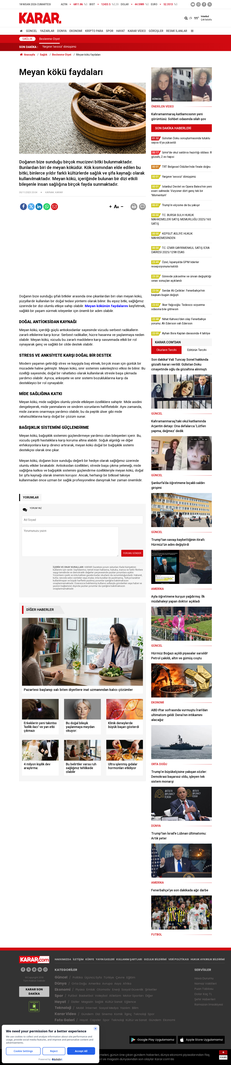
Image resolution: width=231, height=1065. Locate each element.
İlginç (128, 1014)
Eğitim (130, 977)
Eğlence (130, 1002)
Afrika (127, 984)
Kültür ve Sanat (136, 1020)
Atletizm (115, 996)
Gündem (87, 1014)
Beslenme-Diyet (49, 39)
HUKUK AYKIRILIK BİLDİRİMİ (208, 959)
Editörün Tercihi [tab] (196, 350)
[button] (110, 206)
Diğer (149, 996)
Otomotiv (103, 989)
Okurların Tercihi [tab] (166, 350)
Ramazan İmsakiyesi (208, 1004)
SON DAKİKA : (28, 47)
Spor (109, 31)
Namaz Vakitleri (205, 984)
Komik (118, 1014)
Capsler (95, 1020)
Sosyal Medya (108, 1008)
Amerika (94, 984)
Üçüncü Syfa (93, 977)
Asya (117, 984)
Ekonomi (75, 31)
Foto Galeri (65, 1020)
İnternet (91, 1008)
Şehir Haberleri (204, 999)
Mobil (80, 1008)
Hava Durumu (203, 978)
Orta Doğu (79, 984)
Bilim (135, 1008)
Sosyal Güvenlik (132, 989)
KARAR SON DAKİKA (34, 991)
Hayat (120, 31)
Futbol (72, 996)
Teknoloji (63, 1007)
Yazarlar (47, 31)
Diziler (75, 1002)
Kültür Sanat (114, 1002)
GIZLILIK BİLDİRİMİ (155, 959)
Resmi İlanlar (176, 31)
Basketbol (86, 996)
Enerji (116, 989)
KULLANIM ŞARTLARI (129, 959)
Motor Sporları (133, 996)
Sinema (107, 1014)
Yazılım (125, 1008)
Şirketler (151, 989)
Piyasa (79, 989)
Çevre (120, 977)
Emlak (90, 989)
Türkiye (109, 977)
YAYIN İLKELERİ (105, 959)
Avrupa (107, 984)
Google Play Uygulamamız (155, 1040)
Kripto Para (94, 31)
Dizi (97, 1014)
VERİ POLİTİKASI (178, 959)
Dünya (62, 31)
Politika (78, 977)
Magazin (87, 1002)
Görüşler (156, 31)
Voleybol (101, 996)
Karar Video (137, 31)
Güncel (31, 31)
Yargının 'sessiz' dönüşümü (59, 47)
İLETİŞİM (78, 959)
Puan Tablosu (203, 989)
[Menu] (191, 31)
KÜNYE (89, 959)
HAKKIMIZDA (63, 959)
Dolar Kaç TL (203, 994)
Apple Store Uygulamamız (204, 1040)
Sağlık (27, 39)
